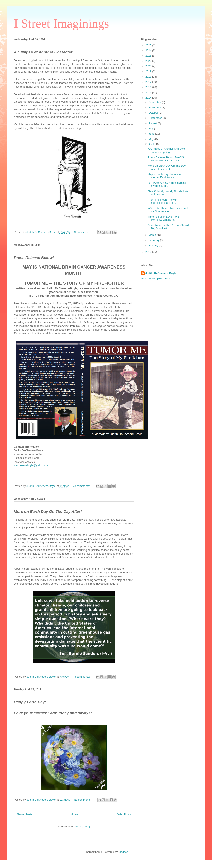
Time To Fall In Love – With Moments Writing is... (164, 218)
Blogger (123, 851)
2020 (148, 66)
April (152, 144)
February (154, 240)
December (155, 102)
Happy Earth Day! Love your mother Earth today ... (165, 176)
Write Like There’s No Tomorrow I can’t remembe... (168, 210)
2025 (148, 45)
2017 (148, 81)
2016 (148, 87)
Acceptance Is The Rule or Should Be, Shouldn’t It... (168, 227)
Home (74, 814)
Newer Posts (24, 814)
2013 (148, 251)
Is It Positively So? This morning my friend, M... (167, 184)
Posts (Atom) (82, 826)
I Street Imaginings (61, 23)
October (154, 112)
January (154, 245)
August (153, 123)
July (151, 128)
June (152, 133)
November (155, 107)
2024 (148, 50)
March (153, 234)
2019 (148, 71)
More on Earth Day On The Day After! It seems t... (167, 167)
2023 (148, 55)
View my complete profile (156, 278)
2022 (148, 61)
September (156, 117)
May (151, 139)
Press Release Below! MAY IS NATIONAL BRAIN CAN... (166, 159)
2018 (148, 76)
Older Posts (124, 814)
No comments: (83, 232)
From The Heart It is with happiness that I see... (162, 201)
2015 (148, 92)
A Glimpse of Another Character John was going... (167, 150)
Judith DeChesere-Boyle (160, 273)
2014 (148, 97)
